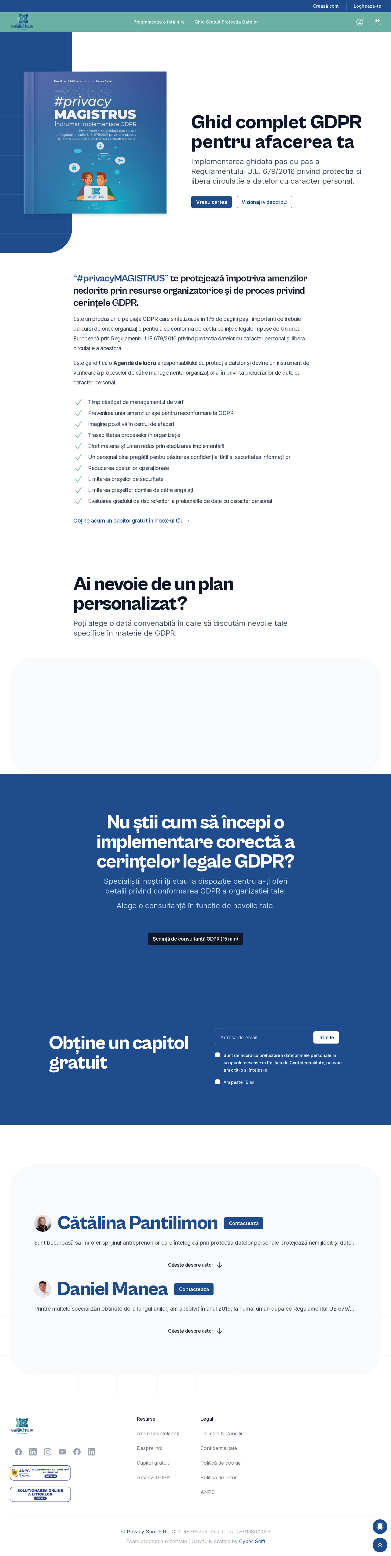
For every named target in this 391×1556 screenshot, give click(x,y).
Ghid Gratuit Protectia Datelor (226, 21)
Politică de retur (218, 1477)
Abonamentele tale (159, 1433)
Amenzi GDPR (153, 1477)
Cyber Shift (252, 1541)
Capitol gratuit (153, 1463)
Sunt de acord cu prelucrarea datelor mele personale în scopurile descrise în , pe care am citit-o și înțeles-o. (283, 1063)
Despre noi (149, 1448)
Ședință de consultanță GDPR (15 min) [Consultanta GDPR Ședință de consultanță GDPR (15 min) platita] (195, 939)
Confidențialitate (218, 1448)
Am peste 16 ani (240, 1082)
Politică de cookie (220, 1463)
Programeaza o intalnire (159, 21)
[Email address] (264, 1037)
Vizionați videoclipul (264, 202)
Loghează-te (367, 6)
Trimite (326, 1037)
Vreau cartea (211, 202)
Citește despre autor (195, 1264)
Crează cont (326, 6)
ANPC (207, 1492)
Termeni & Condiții (221, 1433)
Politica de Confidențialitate (295, 1062)
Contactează (244, 1223)
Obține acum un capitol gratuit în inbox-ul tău (131, 520)
